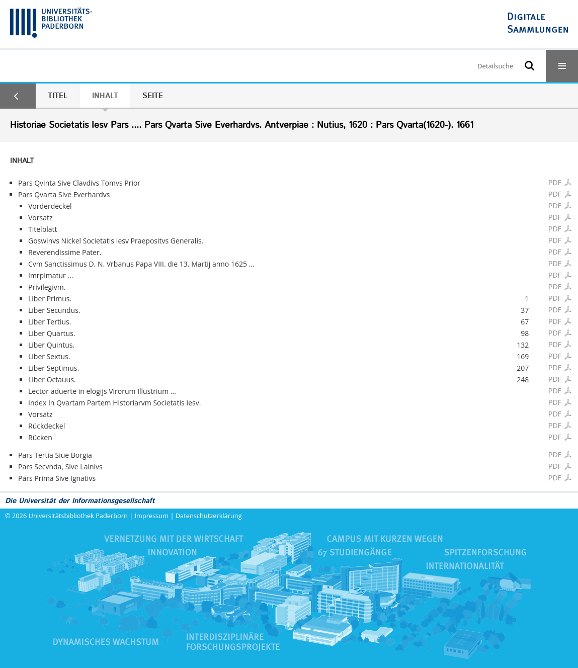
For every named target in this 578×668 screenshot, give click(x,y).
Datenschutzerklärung (209, 515)
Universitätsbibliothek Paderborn (78, 515)
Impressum (152, 515)
